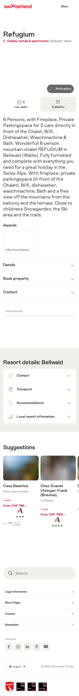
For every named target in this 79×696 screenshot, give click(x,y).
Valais (68, 41)
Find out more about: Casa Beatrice (21, 493)
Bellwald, (56, 41)
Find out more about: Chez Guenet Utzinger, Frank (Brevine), (58, 498)
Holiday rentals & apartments (26, 41)
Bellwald (52, 362)
